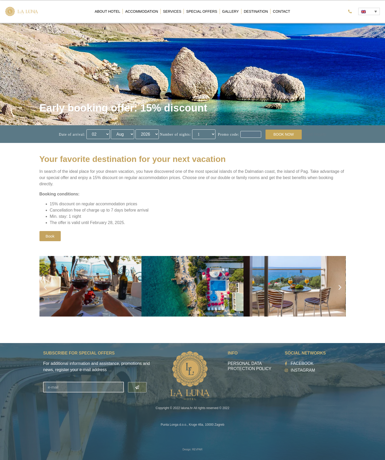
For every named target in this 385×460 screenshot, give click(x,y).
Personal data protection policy (249, 366)
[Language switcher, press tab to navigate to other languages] (369, 11)
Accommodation (141, 11)
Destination (256, 11)
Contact (281, 11)
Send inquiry (314, 134)
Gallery (230, 11)
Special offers (201, 11)
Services (172, 11)
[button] (45, 287)
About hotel (107, 11)
